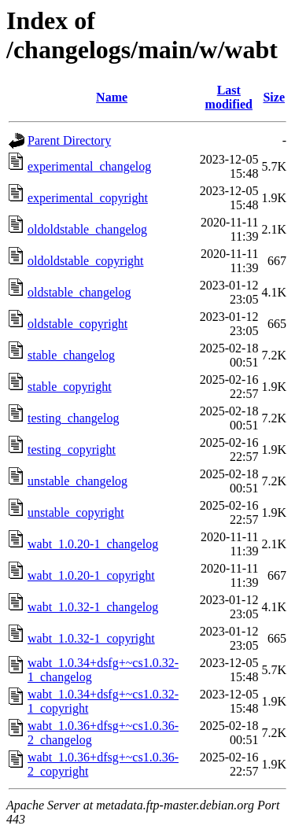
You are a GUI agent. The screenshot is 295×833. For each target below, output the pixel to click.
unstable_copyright (76, 512)
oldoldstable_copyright (86, 260)
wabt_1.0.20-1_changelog (93, 544)
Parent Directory (69, 140)
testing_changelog (73, 418)
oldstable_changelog (79, 292)
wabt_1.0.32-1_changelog (93, 607)
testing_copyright (72, 449)
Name (111, 97)
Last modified (229, 97)
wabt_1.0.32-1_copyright (91, 638)
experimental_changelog (89, 166)
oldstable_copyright (77, 323)
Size (274, 97)
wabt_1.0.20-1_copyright (91, 575)
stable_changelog (71, 355)
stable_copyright (70, 386)
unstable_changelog (77, 481)
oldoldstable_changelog (87, 229)
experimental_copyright (88, 198)
